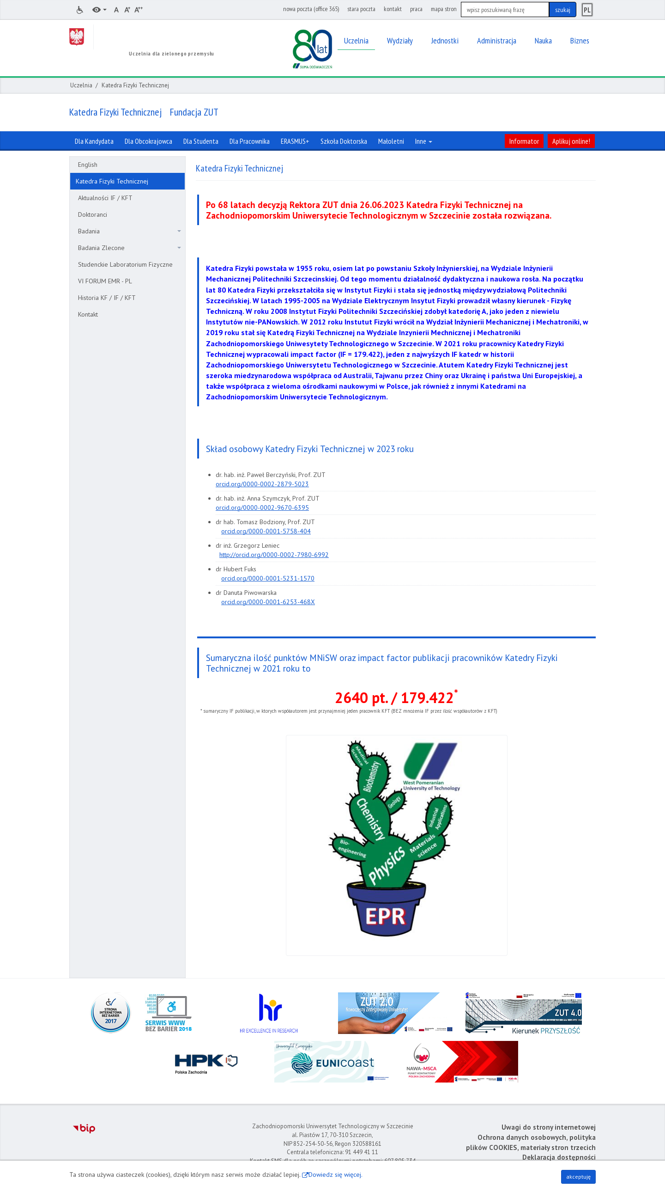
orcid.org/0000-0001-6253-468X (268, 602)
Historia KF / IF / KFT (107, 298)
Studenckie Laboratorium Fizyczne (125, 264)
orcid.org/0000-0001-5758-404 (266, 531)
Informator (524, 141)
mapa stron (444, 9)
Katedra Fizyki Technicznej (112, 181)
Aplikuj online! (571, 141)
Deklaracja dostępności (559, 1157)
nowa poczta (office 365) (311, 9)
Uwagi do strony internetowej (549, 1127)
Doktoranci (92, 214)
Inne (423, 141)
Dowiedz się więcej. (335, 1174)
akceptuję (578, 1176)
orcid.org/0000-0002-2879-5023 (262, 484)
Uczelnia (81, 85)
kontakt (393, 9)
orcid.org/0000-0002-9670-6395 (262, 507)
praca (416, 9)
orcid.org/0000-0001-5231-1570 (267, 578)
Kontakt (88, 314)
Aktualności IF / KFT (105, 198)
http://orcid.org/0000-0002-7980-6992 (274, 555)
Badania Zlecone (129, 248)
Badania (129, 231)
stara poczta (361, 9)
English (87, 164)
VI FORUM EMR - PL (105, 281)
